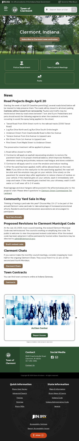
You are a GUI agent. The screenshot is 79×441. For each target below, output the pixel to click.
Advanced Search (20, 391)
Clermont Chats (13, 264)
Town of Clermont (31, 9)
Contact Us (30, 363)
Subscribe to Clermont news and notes (40, 37)
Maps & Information (57, 387)
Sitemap (19, 400)
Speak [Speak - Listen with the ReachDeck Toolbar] (38, 433)
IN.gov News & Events (57, 391)
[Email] (56, 355)
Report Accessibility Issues (38, 427)
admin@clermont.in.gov (24, 237)
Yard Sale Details (14, 215)
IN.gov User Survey (19, 387)
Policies (20, 396)
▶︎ (77, 315)
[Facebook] (52, 355)
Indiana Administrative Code (57, 400)
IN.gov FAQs (19, 404)
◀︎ (3, 315)
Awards (57, 404)
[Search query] (66, 8)
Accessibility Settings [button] (38, 422)
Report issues (39, 333)
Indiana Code (57, 396)
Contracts (10, 280)
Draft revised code (14, 242)
